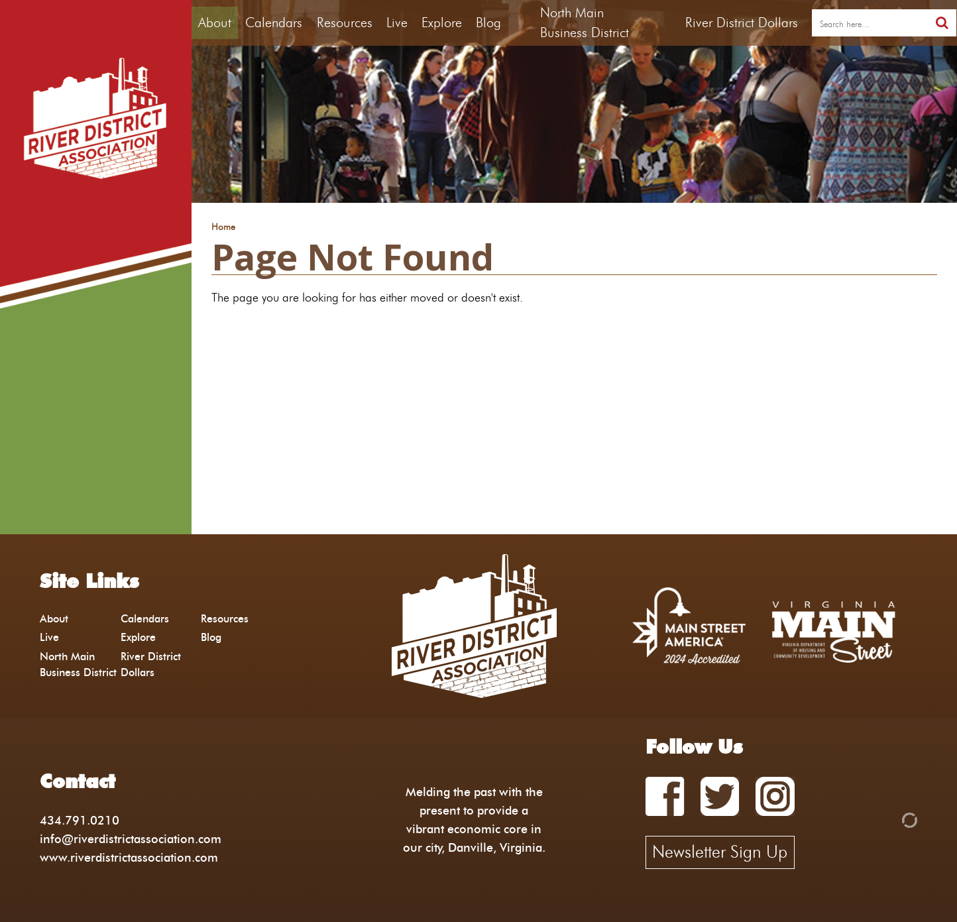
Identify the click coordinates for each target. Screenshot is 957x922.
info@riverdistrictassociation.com (130, 839)
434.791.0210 (79, 820)
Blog (488, 22)
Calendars (273, 22)
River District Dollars (741, 22)
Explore (442, 22)
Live (397, 22)
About (214, 22)
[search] (870, 23)
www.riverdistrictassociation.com (129, 857)
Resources (344, 22)
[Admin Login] (887, 819)
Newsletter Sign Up (719, 851)
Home (223, 227)
